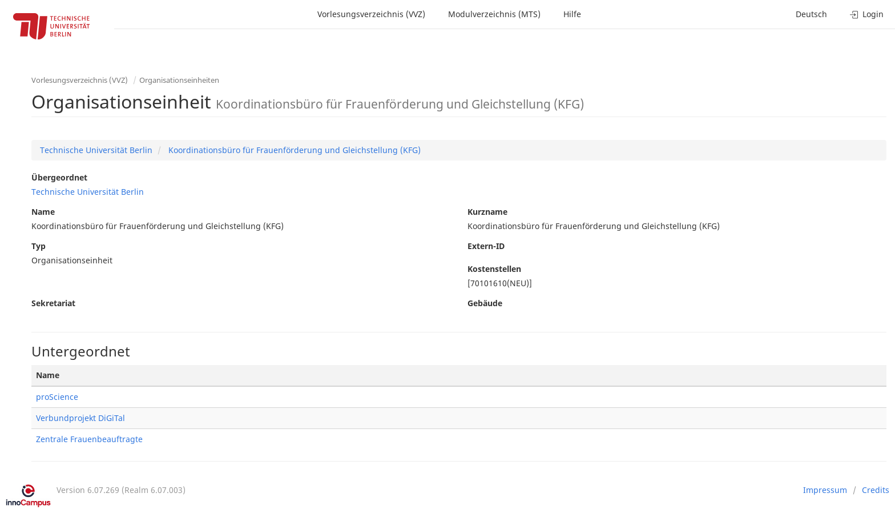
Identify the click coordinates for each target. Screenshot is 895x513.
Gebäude (484, 303)
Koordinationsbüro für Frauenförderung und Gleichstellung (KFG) (293, 150)
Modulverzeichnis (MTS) (494, 14)
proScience (57, 396)
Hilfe (572, 14)
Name (43, 211)
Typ (38, 246)
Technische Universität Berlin (96, 150)
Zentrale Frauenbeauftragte (89, 439)
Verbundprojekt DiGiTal (80, 417)
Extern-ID (486, 246)
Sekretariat (53, 303)
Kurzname (487, 211)
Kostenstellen (494, 268)
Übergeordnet (59, 177)
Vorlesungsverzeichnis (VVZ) (371, 14)
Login (867, 14)
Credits (875, 489)
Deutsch (811, 14)
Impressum (825, 489)
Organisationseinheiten (179, 80)
